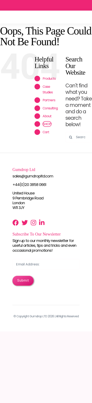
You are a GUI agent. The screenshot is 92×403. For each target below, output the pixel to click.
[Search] (70, 137)
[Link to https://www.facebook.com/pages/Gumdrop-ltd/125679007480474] (15, 223)
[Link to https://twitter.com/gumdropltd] (25, 223)
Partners (49, 100)
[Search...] (78, 137)
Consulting (50, 108)
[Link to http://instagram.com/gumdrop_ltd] (33, 223)
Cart (46, 132)
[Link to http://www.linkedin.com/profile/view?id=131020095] (41, 223)
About (47, 116)
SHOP (47, 124)
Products (49, 78)
